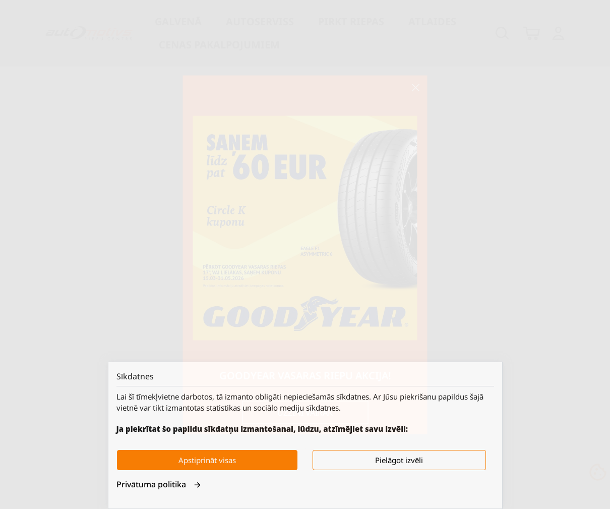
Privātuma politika (158, 484)
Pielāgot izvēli (399, 460)
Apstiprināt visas (207, 460)
